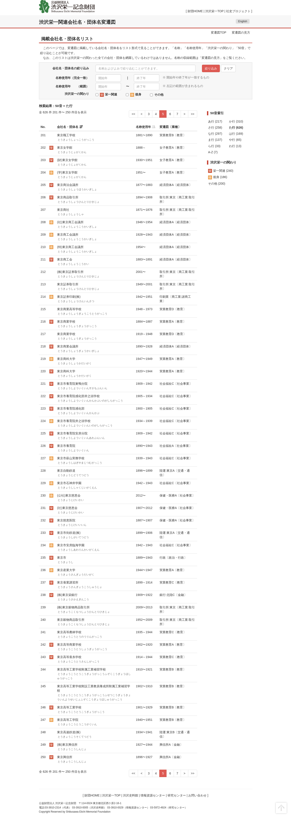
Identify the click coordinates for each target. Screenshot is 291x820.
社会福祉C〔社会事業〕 (176, 383)
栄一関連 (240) (220, 170)
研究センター (177, 795)
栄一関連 (108, 95)
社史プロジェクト (238, 11)
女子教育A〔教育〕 (173, 147)
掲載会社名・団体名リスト (67, 38)
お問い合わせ (197, 795)
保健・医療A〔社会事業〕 (177, 495)
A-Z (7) (213, 152)
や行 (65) (235, 139)
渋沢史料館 (130, 795)
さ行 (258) (215, 127)
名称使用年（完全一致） (72, 78)
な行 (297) (215, 133)
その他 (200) (216, 183)
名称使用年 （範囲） (72, 86)
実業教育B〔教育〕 (173, 135)
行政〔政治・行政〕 (173, 557)
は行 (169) (236, 133)
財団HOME (195, 11)
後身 (135, 95)
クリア (228, 68)
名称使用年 (143, 127)
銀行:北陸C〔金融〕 (173, 595)
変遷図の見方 (241, 32)
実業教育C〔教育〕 (173, 582)
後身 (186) (217, 177)
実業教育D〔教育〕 (173, 309)
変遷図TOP (218, 32)
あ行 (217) (215, 121)
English (242, 21)
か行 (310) (236, 121)
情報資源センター (153, 795)
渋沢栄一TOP (214, 11)
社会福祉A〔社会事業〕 (176, 445)
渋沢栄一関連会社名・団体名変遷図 (77, 22)
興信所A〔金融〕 (171, 744)
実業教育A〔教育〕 (173, 321)
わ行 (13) (235, 146)
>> (192, 114)
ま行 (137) (215, 139)
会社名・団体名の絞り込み (70, 68)
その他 (158, 94)
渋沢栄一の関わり (77, 93)
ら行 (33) (214, 146)
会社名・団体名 (67, 127)
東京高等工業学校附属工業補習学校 (94, 674)
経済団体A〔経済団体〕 (176, 185)
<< (133, 114)
